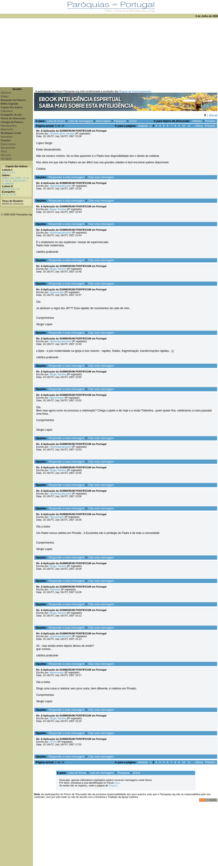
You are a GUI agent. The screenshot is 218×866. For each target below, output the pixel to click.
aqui (117, 782)
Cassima (55, 589)
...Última (198, 126)
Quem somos (8, 144)
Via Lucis (6, 155)
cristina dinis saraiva (62, 133)
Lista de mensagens (80, 121)
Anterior (197, 121)
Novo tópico (103, 121)
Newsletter (7, 136)
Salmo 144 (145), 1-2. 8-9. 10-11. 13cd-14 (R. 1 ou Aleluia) (15, 181)
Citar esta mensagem (101, 177)
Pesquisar (120, 121)
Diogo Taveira (58, 209)
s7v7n (53, 741)
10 (183, 126)
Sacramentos (8, 147)
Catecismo (7, 111)
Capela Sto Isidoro (16, 166)
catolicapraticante (60, 185)
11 (189, 126)
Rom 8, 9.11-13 (10, 189)
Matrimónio (7, 129)
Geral (213, 115)
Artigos (4, 96)
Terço (4, 151)
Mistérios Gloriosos (13, 203)
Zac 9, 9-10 (8, 172)
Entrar (133, 121)
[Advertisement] (109, 53)
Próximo (210, 121)
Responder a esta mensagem (66, 177)
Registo (113, 785)
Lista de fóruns (56, 121)
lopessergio (57, 292)
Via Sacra (6, 158)
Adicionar (6, 92)
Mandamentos (9, 125)
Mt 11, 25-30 (9, 194)
